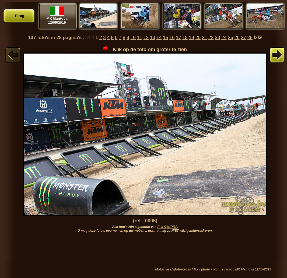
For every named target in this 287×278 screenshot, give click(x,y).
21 (204, 37)
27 (243, 37)
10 (133, 37)
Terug (19, 16)
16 (171, 37)
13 (152, 37)
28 (250, 37)
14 (159, 37)
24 (223, 37)
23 (217, 37)
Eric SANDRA (167, 227)
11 (139, 37)
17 (178, 37)
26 (236, 37)
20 (198, 37)
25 (230, 37)
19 (191, 37)
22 (211, 37)
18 (185, 37)
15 (165, 37)
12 (146, 37)
